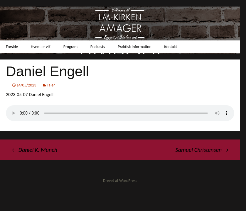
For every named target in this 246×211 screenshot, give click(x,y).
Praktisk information (134, 46)
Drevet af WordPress (120, 180)
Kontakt (170, 46)
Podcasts (97, 46)
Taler (51, 85)
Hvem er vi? (40, 46)
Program (70, 46)
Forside (12, 46)
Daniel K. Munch (34, 149)
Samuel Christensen (202, 149)
